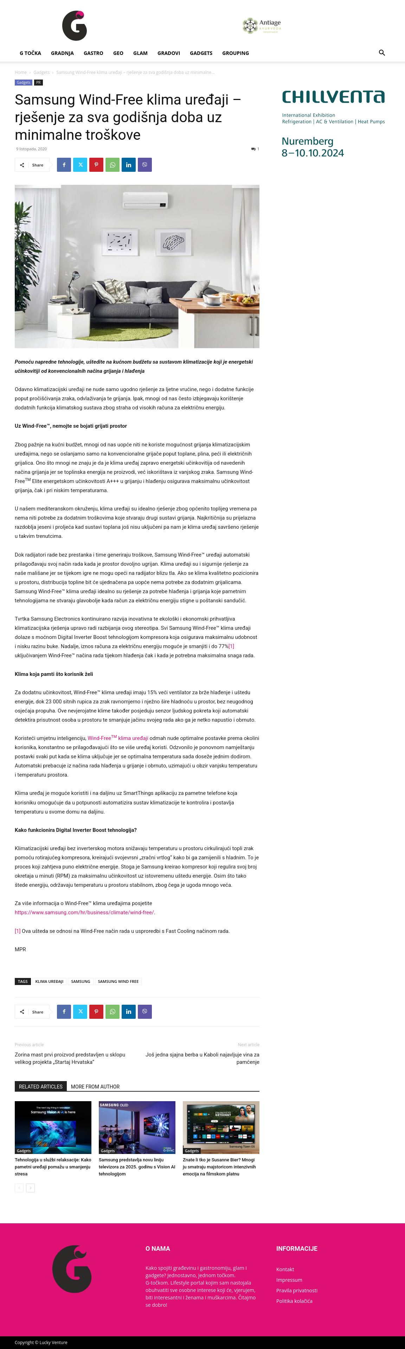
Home (21, 72)
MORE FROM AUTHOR (95, 1087)
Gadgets (201, 53)
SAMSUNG (80, 981)
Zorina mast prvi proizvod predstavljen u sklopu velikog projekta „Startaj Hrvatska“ (70, 1058)
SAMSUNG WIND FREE (118, 981)
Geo (118, 53)
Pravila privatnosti (296, 1290)
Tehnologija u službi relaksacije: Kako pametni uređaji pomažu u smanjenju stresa (53, 1167)
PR (38, 82)
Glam (140, 53)
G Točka (30, 53)
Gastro (93, 53)
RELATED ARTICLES (41, 1087)
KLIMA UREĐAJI (50, 981)
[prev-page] (19, 1188)
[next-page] (30, 1188)
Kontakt (285, 1269)
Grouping (235, 53)
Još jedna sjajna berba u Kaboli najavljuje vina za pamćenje (202, 1058)
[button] (381, 53)
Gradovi (169, 53)
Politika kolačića (294, 1301)
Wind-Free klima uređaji (118, 738)
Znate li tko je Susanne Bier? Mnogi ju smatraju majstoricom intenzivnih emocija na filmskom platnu (219, 1167)
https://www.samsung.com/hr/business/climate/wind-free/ (84, 912)
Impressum (289, 1279)
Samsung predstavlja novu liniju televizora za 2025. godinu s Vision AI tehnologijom (137, 1167)
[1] (231, 646)
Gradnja (62, 53)
